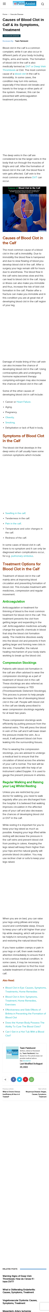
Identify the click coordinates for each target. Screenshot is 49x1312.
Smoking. (10, 422)
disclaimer (27, 1061)
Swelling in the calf (15, 513)
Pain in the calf (13, 523)
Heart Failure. (24, 402)
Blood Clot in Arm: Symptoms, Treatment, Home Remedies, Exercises (21, 1001)
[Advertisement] (24, 128)
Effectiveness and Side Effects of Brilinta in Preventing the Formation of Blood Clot (25, 1014)
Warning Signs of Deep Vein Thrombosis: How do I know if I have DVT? (18, 1279)
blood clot (20, 74)
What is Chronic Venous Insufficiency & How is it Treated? (11, 1094)
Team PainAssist (21, 41)
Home (5, 14)
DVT (34, 177)
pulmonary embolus (22, 556)
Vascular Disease (16, 14)
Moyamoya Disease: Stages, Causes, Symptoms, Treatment (36, 1094)
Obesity (9, 417)
